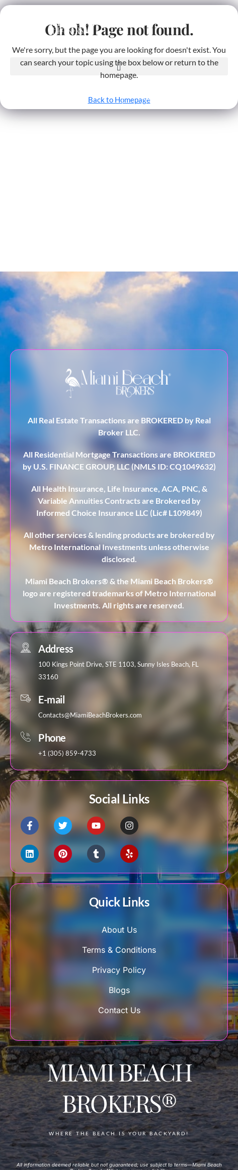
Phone (52, 738)
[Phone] (26, 737)
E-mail (51, 699)
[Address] (26, 648)
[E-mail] (26, 698)
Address (55, 649)
